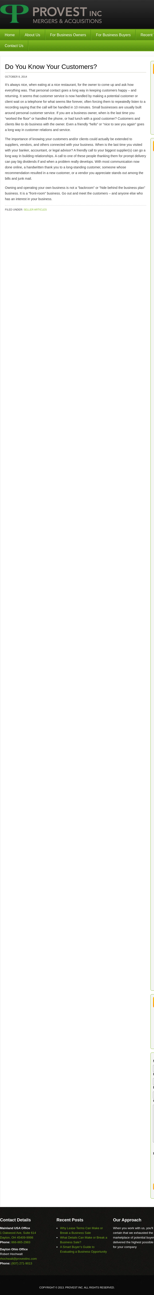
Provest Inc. (51, 14)
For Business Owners (68, 35)
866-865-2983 (20, 1242)
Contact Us (14, 46)
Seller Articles (35, 209)
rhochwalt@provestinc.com (18, 1258)
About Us (32, 35)
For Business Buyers (113, 35)
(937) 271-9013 (21, 1263)
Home (10, 35)
